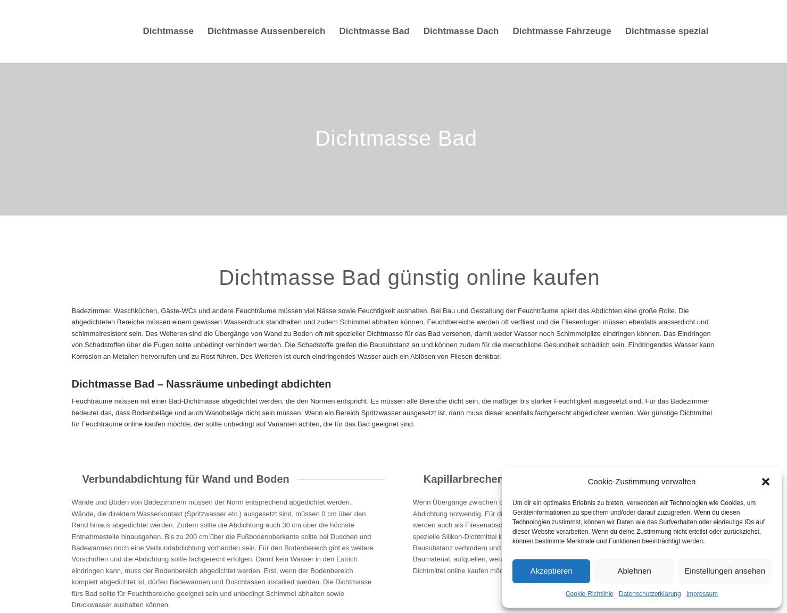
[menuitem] (168, 31)
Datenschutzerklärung (650, 594)
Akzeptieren (551, 570)
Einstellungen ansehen (724, 570)
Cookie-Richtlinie (590, 594)
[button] (765, 481)
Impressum (702, 594)
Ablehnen (634, 570)
